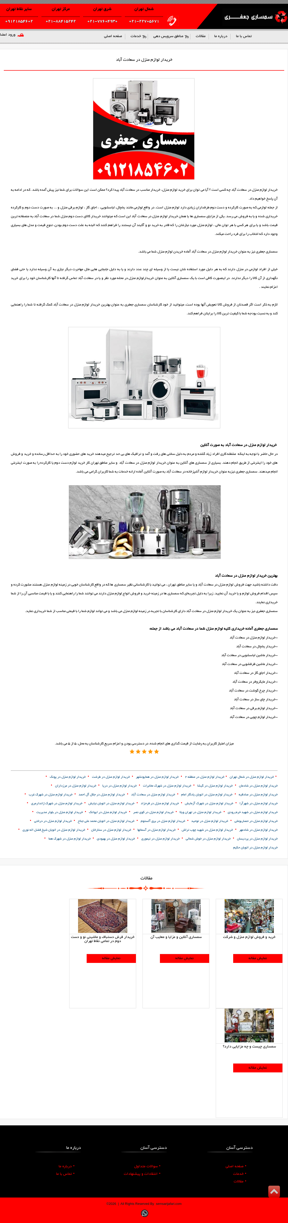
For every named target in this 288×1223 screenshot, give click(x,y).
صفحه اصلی (236, 1166)
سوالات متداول (147, 1166)
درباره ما (67, 1166)
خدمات (239, 1174)
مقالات (240, 1182)
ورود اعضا (7, 35)
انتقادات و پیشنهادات (142, 1174)
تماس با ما (65, 1174)
